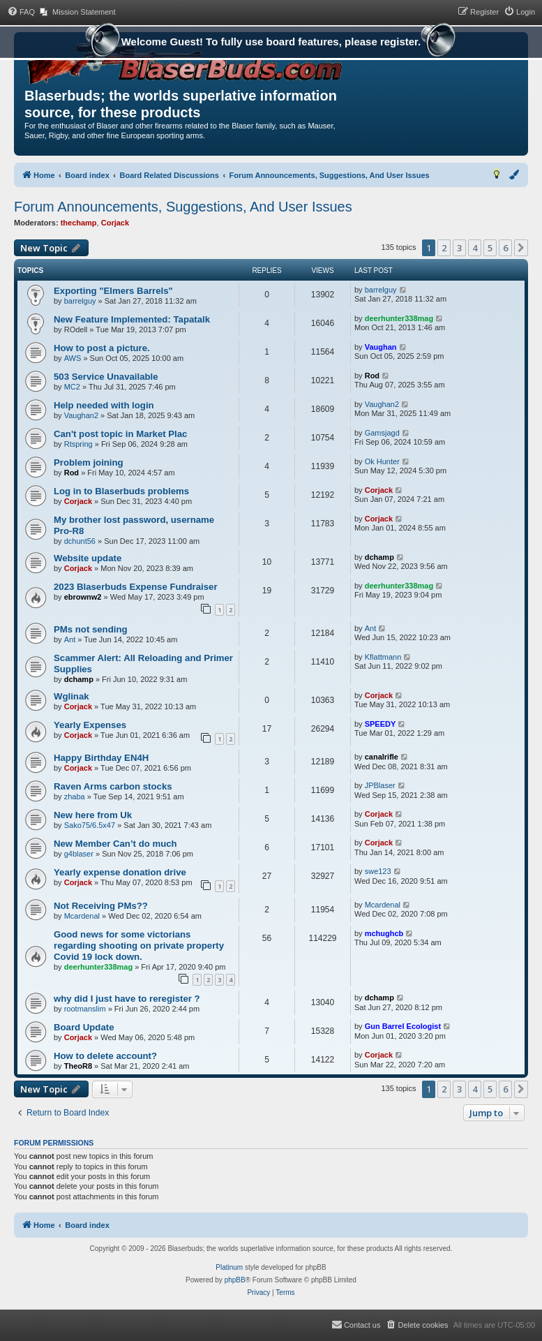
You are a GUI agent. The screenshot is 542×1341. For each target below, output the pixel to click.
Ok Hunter (382, 461)
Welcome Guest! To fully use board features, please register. (271, 43)
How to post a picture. (102, 348)
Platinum (229, 1267)
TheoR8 (78, 1066)
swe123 (378, 871)
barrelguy (80, 301)
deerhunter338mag (399, 318)
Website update (87, 558)
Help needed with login (104, 405)
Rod (372, 375)
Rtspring (78, 444)
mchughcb (384, 933)
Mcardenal (82, 916)
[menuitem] (21, 11)
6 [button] (505, 248)
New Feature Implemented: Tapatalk (132, 319)
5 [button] (490, 248)
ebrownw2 (83, 597)
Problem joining (88, 462)
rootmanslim (85, 1009)
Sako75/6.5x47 (89, 825)
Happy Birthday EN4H (101, 758)
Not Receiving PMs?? (101, 906)
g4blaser (78, 854)
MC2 (72, 387)
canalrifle (381, 757)
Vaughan (381, 347)
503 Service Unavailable (106, 376)
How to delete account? (105, 1056)
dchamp (379, 557)
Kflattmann (383, 657)
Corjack (115, 222)
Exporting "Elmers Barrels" (113, 291)
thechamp (79, 222)
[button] (521, 247)
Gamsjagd (382, 433)
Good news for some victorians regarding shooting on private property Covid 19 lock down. (139, 945)
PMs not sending (91, 629)
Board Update (84, 1027)
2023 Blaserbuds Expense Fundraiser (136, 586)
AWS (73, 358)
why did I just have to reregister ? (127, 998)
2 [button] (444, 248)
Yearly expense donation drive (120, 872)
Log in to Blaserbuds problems (121, 491)
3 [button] (459, 248)
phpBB (235, 1280)
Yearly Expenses (90, 725)
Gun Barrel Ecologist (403, 1026)
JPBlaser (380, 785)
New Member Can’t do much (115, 843)
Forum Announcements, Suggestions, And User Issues (183, 206)
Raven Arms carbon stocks (113, 786)
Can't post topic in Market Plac (120, 434)
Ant (70, 639)
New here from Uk (93, 815)
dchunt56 (80, 541)
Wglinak (71, 696)
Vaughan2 (81, 415)
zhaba (74, 796)
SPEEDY (380, 724)
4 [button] (474, 248)
